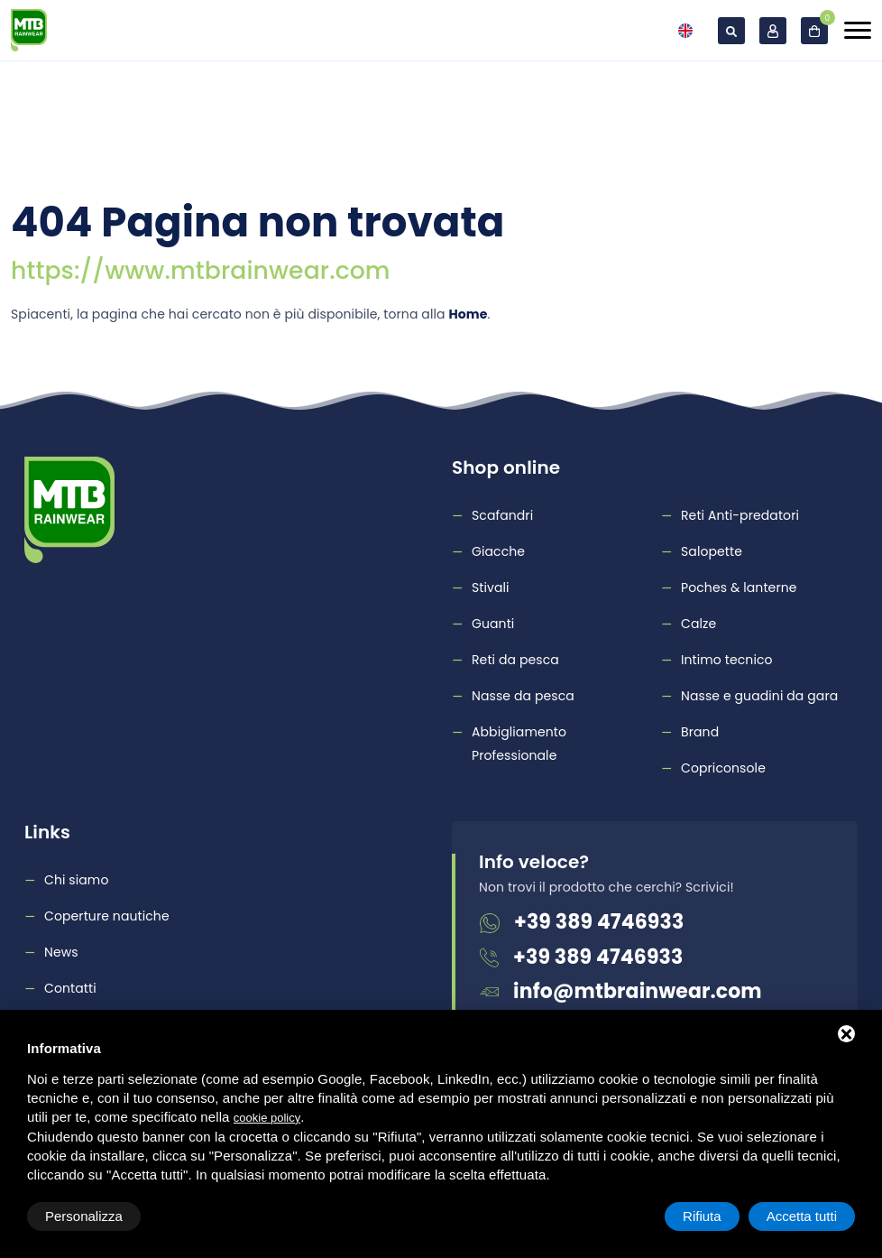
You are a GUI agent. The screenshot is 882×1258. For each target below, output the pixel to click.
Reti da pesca (515, 660)
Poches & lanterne (739, 587)
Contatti (70, 988)
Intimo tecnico (727, 660)
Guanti (493, 624)
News (61, 952)
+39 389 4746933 (599, 922)
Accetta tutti (802, 1216)
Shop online (506, 467)
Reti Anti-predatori (740, 515)
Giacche (498, 551)
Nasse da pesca (523, 696)
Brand (700, 732)
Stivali (491, 587)
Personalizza (84, 1216)
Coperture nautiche (107, 916)
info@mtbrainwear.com (637, 991)
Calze (698, 624)
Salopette (711, 551)
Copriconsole (723, 768)
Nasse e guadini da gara (759, 696)
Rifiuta (702, 1216)
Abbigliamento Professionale (519, 743)
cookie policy (267, 1117)
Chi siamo (76, 880)
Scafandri (502, 515)
